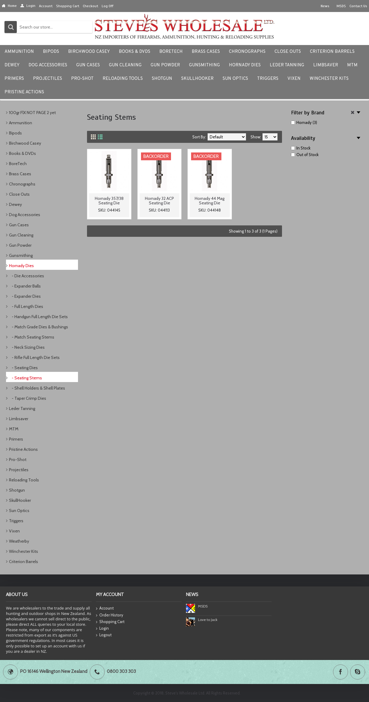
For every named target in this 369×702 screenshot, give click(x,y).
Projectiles (18, 469)
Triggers (16, 520)
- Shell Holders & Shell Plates (37, 388)
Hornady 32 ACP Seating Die (159, 201)
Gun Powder (20, 245)
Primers (16, 439)
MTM (13, 429)
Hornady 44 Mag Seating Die (209, 201)
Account (105, 608)
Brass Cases (20, 173)
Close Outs (19, 194)
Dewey (15, 204)
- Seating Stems (25, 378)
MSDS (203, 606)
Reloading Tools (24, 480)
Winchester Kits (23, 551)
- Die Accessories (26, 276)
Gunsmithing (21, 255)
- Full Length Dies (26, 306)
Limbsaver (18, 418)
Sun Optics (19, 510)
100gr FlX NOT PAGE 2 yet (32, 112)
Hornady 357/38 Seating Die (109, 201)
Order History (109, 615)
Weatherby (19, 541)
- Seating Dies (23, 367)
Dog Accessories (24, 214)
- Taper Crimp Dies (27, 398)
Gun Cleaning (21, 235)
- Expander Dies (25, 296)
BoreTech (18, 163)
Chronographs (22, 184)
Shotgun (17, 490)
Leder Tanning (22, 408)
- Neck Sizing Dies (27, 347)
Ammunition (20, 122)
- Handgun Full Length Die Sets (38, 316)
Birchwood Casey (25, 143)
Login (102, 628)
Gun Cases (19, 224)
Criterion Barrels (23, 561)
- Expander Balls (25, 286)
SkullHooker (20, 500)
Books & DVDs (22, 153)
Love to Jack (208, 619)
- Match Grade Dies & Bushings (38, 327)
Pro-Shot (17, 459)
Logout (104, 635)
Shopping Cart (110, 622)
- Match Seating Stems (31, 337)
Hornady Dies (21, 265)
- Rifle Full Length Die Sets (34, 357)
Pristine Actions (23, 449)
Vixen (14, 531)
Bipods (15, 133)
